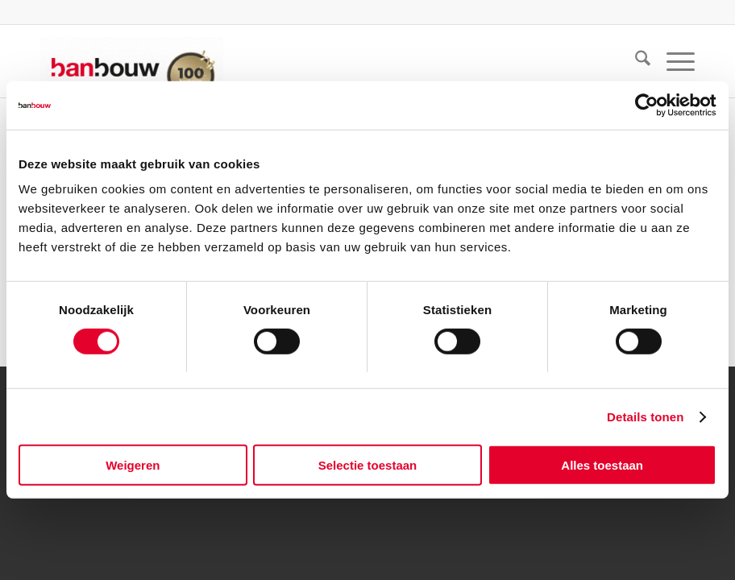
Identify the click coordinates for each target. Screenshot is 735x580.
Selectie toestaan (367, 465)
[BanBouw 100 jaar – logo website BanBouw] (131, 61)
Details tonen (645, 417)
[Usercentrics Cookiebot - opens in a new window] (645, 105)
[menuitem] (634, 61)
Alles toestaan (602, 465)
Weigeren (133, 465)
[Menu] (672, 61)
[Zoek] (634, 61)
